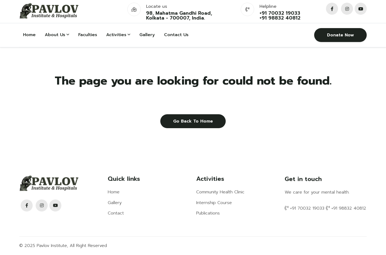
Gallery (147, 35)
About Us (57, 35)
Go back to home (193, 121)
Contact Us (176, 35)
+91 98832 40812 (279, 18)
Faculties (87, 35)
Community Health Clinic (220, 192)
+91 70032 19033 (279, 13)
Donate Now (340, 35)
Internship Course (214, 202)
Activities (118, 35)
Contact (116, 213)
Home (29, 35)
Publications (208, 213)
